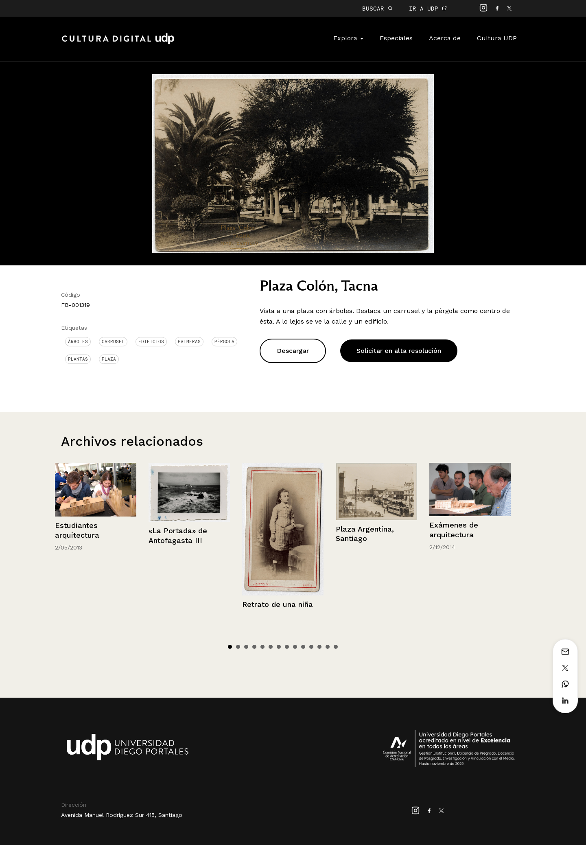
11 (311, 647)
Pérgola (224, 341)
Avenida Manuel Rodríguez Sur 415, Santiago (121, 815)
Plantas (78, 359)
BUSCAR (377, 8)
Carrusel (113, 341)
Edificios (151, 341)
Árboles (78, 341)
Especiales (396, 38)
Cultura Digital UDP (118, 43)
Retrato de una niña (277, 604)
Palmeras (189, 341)
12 (319, 647)
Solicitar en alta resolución (398, 351)
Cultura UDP (497, 38)
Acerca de (445, 38)
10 (303, 647)
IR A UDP (428, 8)
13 (328, 647)
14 (336, 647)
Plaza (109, 359)
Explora (348, 38)
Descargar (293, 351)
